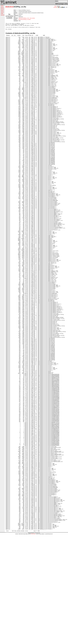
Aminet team (33, 634)
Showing (55, 7)
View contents (32, 18)
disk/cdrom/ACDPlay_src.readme (25, 19)
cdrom (11, 7)
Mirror (56, 6)
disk (6, 7)
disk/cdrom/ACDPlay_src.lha (24, 18)
